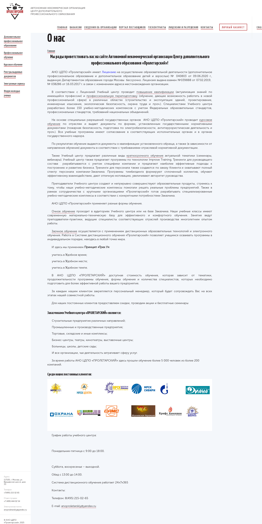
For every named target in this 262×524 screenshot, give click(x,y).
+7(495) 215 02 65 (11, 493)
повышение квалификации (155, 92)
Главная (51, 50)
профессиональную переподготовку (112, 96)
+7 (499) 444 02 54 (12, 501)
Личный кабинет (233, 27)
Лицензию (109, 72)
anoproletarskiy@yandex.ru (15, 510)
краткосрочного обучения (145, 155)
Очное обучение (63, 211)
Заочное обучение (64, 231)
